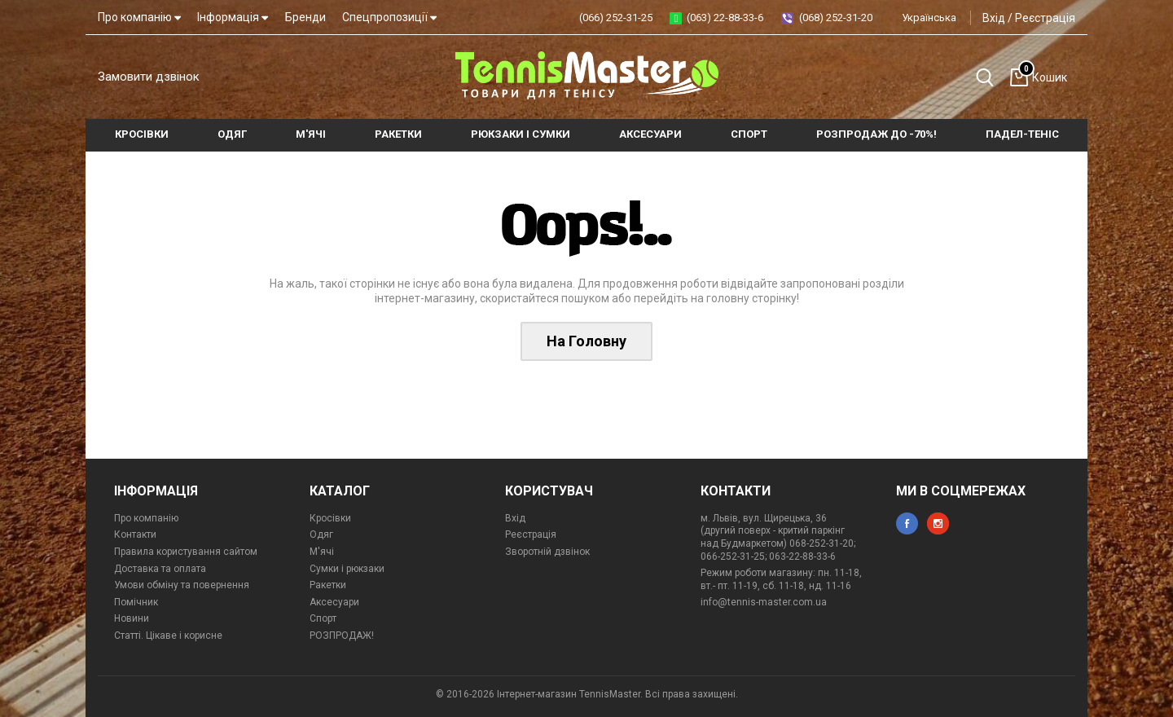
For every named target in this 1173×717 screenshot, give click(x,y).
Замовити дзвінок (149, 76)
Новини (131, 618)
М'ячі (322, 551)
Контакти (135, 534)
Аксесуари (334, 602)
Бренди (305, 17)
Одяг (321, 534)
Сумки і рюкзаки (347, 568)
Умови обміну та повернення (181, 585)
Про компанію (139, 17)
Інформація (232, 17)
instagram (938, 523)
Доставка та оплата (160, 568)
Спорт (323, 618)
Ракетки (328, 585)
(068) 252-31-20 (835, 17)
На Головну (586, 341)
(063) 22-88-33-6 (725, 17)
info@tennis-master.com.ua (764, 602)
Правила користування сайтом (185, 551)
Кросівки (330, 518)
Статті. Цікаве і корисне (168, 635)
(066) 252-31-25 (615, 17)
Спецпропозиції (389, 17)
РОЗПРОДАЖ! (342, 635)
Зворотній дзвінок (547, 551)
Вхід (993, 17)
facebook (907, 523)
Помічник (136, 602)
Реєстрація (1045, 17)
